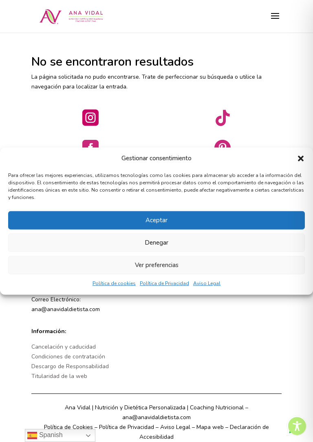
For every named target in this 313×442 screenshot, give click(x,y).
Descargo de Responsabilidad (70, 366)
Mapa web (210, 427)
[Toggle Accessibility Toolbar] (297, 426)
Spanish (44, 435)
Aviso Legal (206, 289)
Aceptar (156, 226)
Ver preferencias (157, 271)
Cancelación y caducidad (63, 347)
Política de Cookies (68, 427)
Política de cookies (114, 289)
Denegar (156, 249)
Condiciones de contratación (68, 356)
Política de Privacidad (164, 289)
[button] (301, 164)
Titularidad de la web (59, 376)
